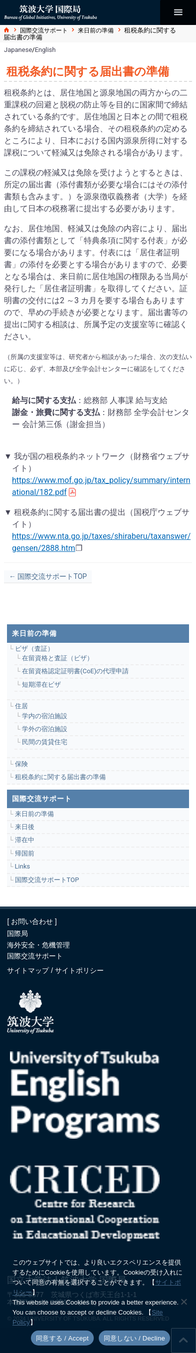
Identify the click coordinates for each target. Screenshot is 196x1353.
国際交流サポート (44, 30)
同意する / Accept (62, 1338)
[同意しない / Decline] (184, 1302)
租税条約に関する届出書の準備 (60, 777)
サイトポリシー (79, 970)
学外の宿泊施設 (44, 729)
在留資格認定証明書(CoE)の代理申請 (75, 671)
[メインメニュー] (178, 12)
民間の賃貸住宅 (44, 742)
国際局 (17, 933)
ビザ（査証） (34, 648)
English (45, 49)
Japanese (18, 49)
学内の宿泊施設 (44, 716)
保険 (21, 764)
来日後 (24, 827)
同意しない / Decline (134, 1338)
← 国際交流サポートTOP (48, 576)
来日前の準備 (96, 30)
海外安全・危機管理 (38, 945)
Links (22, 866)
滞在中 (24, 840)
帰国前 (24, 853)
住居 (21, 706)
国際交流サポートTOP (47, 880)
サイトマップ (29, 970)
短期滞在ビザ (41, 684)
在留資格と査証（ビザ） (57, 658)
